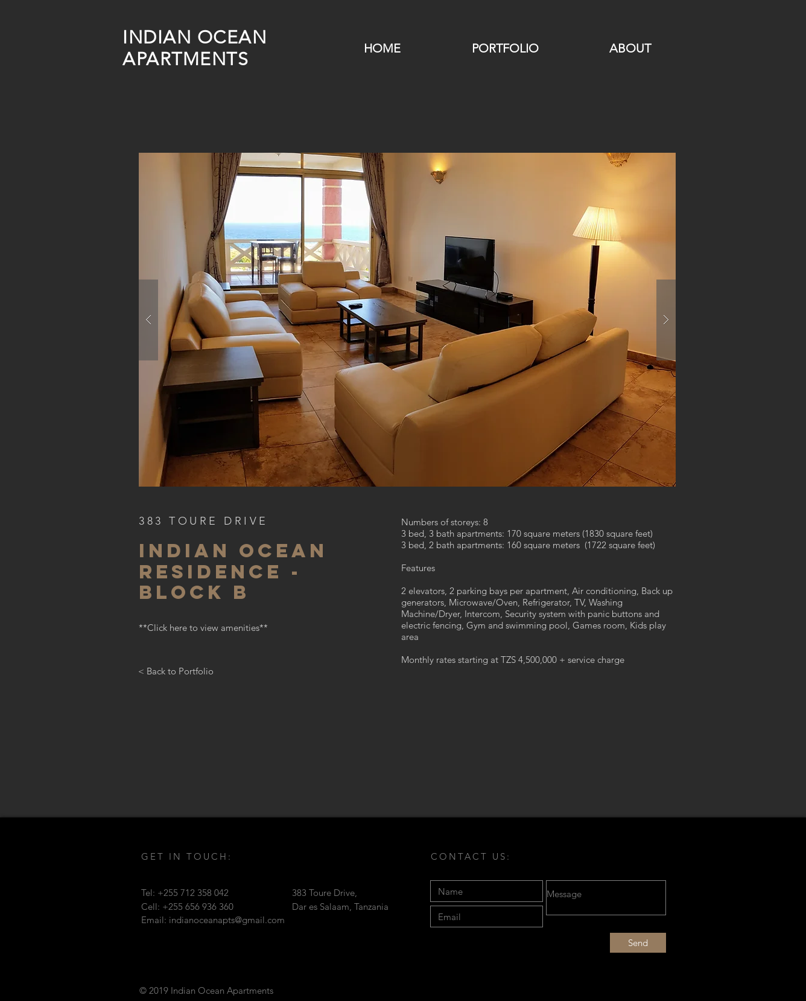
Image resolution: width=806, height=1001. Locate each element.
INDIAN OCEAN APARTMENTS (194, 48)
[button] (407, 320)
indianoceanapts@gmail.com (227, 920)
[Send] (638, 943)
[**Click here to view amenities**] (203, 628)
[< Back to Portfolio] (176, 671)
